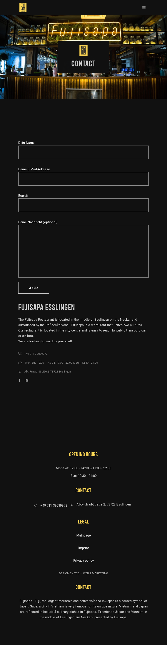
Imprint (83, 548)
